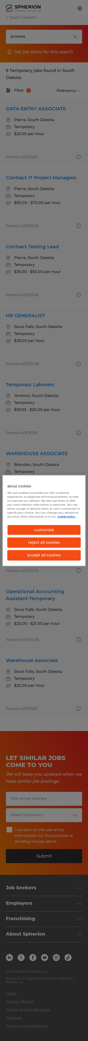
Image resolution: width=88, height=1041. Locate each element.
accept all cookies (44, 555)
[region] (44, 520)
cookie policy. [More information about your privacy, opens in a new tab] (66, 516)
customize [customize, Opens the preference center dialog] (44, 529)
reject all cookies (44, 542)
